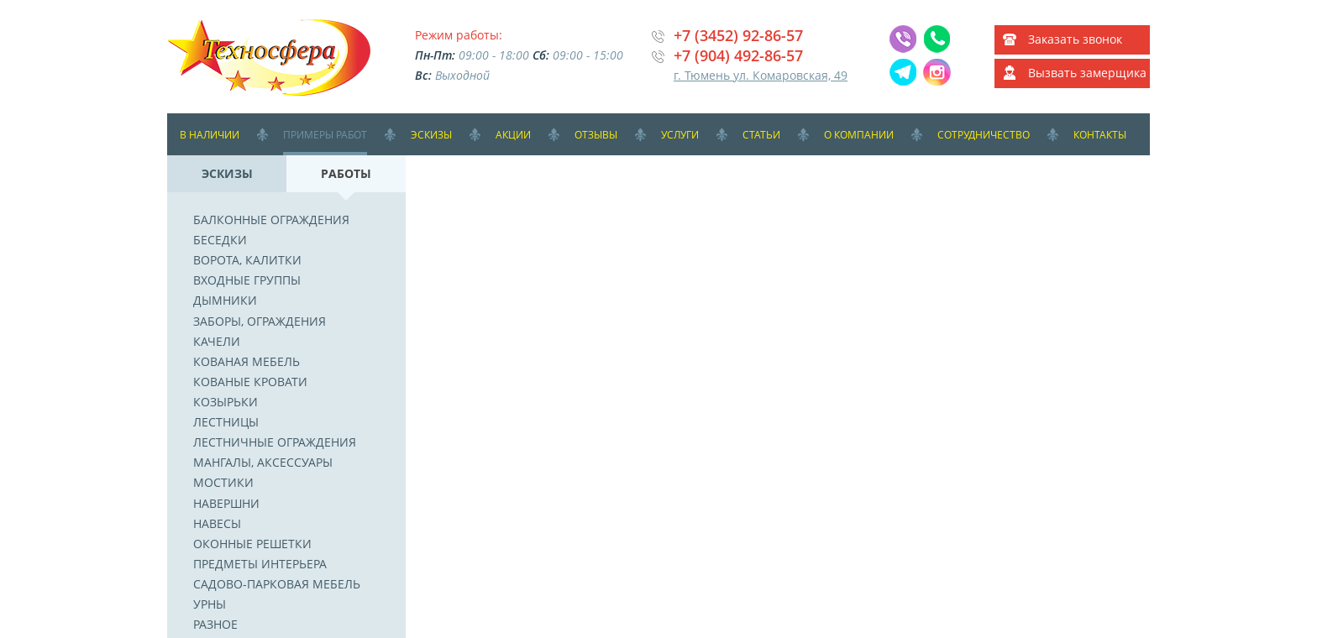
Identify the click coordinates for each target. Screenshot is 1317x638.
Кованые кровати (250, 382)
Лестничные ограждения (274, 442)
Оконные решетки (252, 544)
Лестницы (226, 422)
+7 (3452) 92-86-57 (738, 35)
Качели (216, 341)
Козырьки (225, 402)
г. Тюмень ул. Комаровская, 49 (760, 75)
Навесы (217, 523)
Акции (513, 135)
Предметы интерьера (260, 564)
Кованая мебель (246, 361)
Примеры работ (325, 135)
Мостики (223, 482)
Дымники (225, 300)
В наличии (209, 135)
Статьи (761, 135)
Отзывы (596, 135)
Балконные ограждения (271, 219)
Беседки (220, 240)
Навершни (226, 503)
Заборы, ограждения (259, 321)
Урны (209, 604)
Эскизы (431, 135)
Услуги (680, 135)
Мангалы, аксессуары (263, 462)
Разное (215, 624)
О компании (859, 135)
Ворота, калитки (247, 260)
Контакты (1099, 135)
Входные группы (247, 280)
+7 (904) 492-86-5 (734, 55)
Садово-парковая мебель (276, 584)
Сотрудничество (983, 135)
